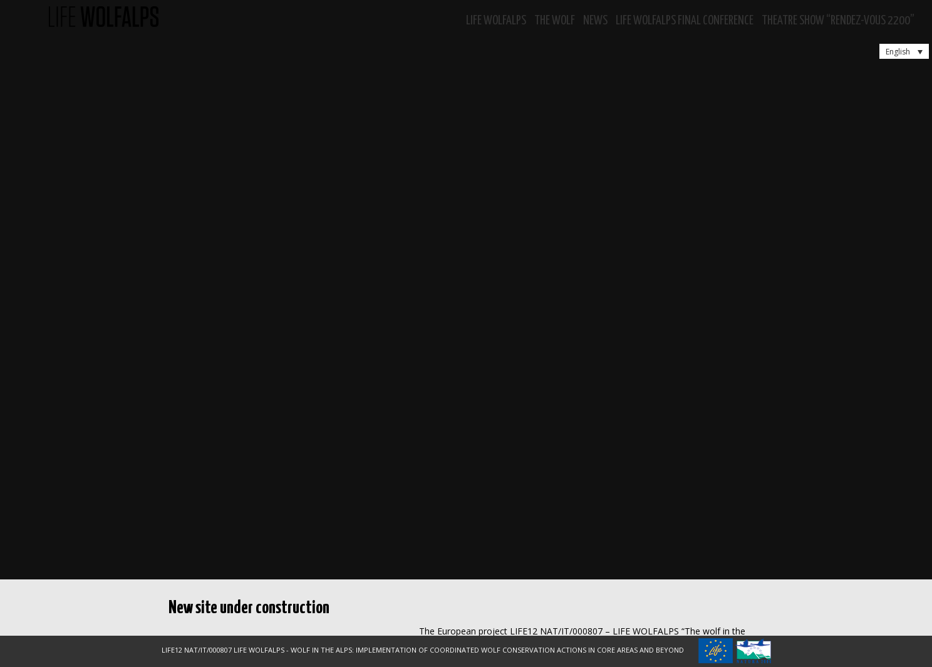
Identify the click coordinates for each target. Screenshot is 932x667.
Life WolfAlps (496, 21)
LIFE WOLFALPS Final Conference (684, 21)
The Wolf (554, 21)
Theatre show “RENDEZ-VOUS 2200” (838, 21)
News (595, 21)
